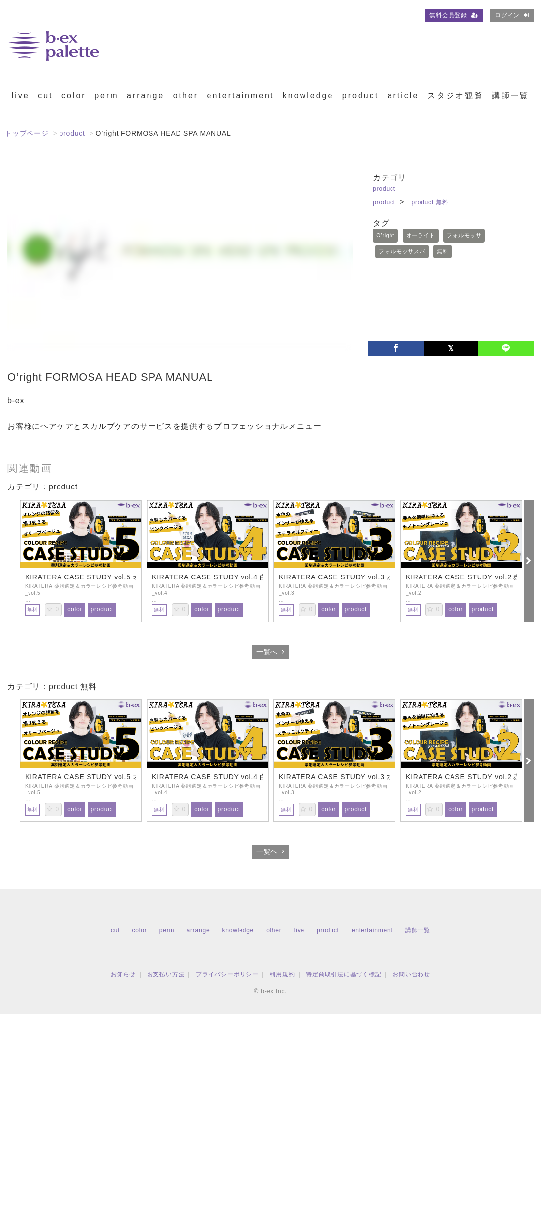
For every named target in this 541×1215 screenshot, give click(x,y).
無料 (443, 251)
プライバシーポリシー (227, 974)
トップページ (27, 133)
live (21, 95)
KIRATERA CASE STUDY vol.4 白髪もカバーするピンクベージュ (207, 577)
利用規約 (282, 974)
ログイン (512, 15)
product (360, 95)
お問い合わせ (411, 974)
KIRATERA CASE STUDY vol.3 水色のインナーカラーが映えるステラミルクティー (334, 577)
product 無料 (429, 202)
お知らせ (123, 974)
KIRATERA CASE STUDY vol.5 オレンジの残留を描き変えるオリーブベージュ (80, 577)
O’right (385, 235)
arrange (145, 95)
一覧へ (270, 652)
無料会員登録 (454, 15)
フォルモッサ (464, 235)
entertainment (240, 95)
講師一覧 (510, 95)
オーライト (420, 235)
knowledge (308, 95)
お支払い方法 (166, 974)
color (73, 95)
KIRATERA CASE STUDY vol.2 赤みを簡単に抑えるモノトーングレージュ (461, 577)
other (185, 95)
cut (45, 95)
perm (106, 95)
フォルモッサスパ (402, 251)
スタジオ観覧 (455, 95)
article (403, 95)
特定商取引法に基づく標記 (344, 974)
